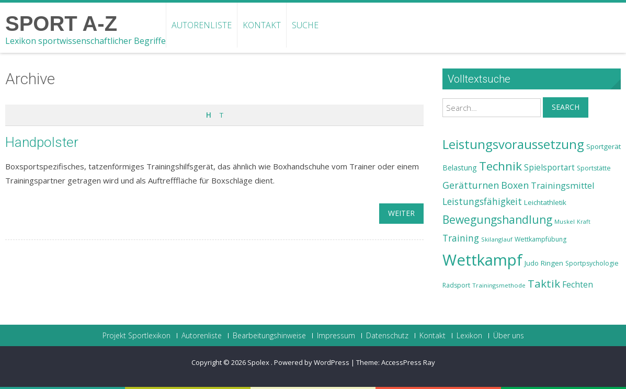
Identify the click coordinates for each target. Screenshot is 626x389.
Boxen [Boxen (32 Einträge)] (515, 185)
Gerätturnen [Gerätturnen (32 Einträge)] (470, 185)
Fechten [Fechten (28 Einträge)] (577, 284)
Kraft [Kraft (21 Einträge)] (583, 221)
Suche (305, 25)
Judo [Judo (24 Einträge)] (532, 263)
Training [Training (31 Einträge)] (460, 238)
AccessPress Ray (408, 362)
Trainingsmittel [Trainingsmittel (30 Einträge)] (563, 185)
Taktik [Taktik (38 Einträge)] (544, 283)
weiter (401, 213)
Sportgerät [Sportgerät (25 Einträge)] (603, 146)
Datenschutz (387, 335)
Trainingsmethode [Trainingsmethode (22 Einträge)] (499, 285)
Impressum (336, 335)
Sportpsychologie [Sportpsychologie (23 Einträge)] (592, 263)
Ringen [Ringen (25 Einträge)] (552, 263)
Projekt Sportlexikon (136, 335)
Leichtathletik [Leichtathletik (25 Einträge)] (545, 202)
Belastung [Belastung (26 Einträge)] (459, 168)
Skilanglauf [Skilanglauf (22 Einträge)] (497, 239)
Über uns (508, 335)
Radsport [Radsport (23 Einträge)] (456, 285)
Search (565, 107)
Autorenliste (202, 25)
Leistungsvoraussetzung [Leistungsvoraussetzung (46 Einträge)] (513, 144)
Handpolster (41, 142)
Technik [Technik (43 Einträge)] (500, 166)
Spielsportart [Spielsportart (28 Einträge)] (549, 167)
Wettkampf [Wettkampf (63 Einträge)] (482, 259)
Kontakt (262, 25)
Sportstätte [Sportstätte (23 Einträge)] (594, 168)
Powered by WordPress (311, 362)
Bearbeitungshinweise (269, 335)
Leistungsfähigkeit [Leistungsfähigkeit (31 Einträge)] (482, 201)
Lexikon (469, 335)
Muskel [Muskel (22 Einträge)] (564, 221)
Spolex (259, 362)
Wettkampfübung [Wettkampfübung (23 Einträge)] (540, 239)
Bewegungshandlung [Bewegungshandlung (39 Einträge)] (497, 219)
